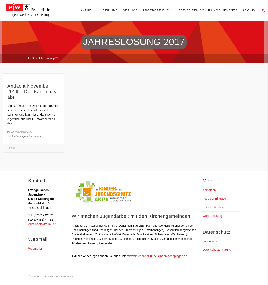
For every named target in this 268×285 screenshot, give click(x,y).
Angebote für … (158, 10)
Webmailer (35, 248)
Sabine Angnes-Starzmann (27, 136)
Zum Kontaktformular (42, 224)
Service (130, 10)
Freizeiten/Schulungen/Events (208, 10)
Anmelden (209, 190)
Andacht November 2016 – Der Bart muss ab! (31, 91)
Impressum (209, 241)
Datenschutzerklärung (216, 249)
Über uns (109, 10)
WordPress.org (212, 216)
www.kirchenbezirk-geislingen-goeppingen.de (157, 256)
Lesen (11, 147)
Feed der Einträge (214, 198)
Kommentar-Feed (213, 207)
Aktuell (87, 10)
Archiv (249, 10)
